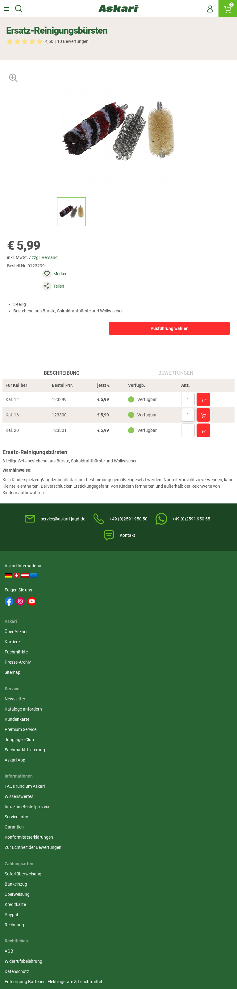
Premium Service (177, 619)
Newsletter (171, 588)
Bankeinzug (172, 684)
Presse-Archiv (97, 619)
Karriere (91, 599)
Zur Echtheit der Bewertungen (34, 735)
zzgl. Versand (50, 267)
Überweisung (173, 694)
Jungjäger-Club (175, 629)
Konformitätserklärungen (30, 725)
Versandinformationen (27, 956)
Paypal (167, 714)
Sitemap (91, 629)
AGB (88, 674)
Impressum (94, 721)
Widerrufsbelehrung (102, 684)
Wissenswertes (20, 684)
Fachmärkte (95, 609)
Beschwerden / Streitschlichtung (115, 731)
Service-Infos (18, 704)
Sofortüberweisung (179, 674)
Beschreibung (63, 367)
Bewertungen (174, 367)
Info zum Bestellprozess (29, 694)
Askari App (171, 650)
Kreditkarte (171, 704)
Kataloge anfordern (179, 599)
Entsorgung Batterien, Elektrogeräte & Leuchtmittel (118, 708)
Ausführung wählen (149, 313)
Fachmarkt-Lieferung (181, 639)
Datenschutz (96, 694)
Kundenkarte (173, 609)
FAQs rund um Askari (26, 674)
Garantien (15, 714)
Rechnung (170, 725)
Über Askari (95, 588)
